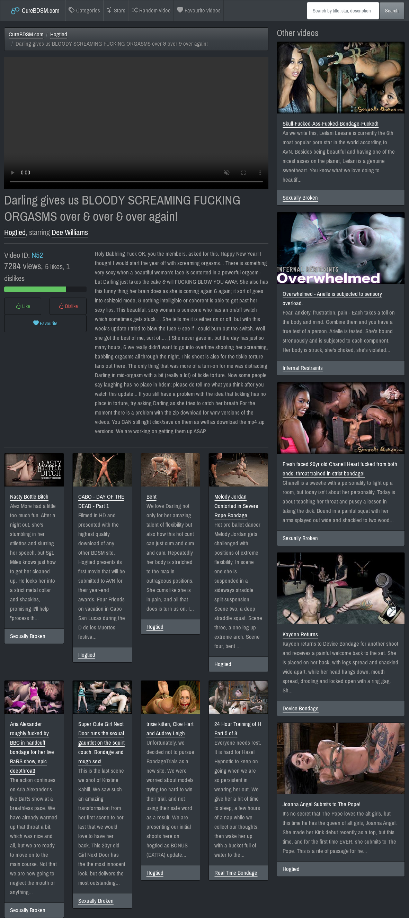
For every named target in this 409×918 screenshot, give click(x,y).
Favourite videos (199, 10)
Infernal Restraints (303, 368)
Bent (151, 496)
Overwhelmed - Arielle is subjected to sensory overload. (332, 299)
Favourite (45, 323)
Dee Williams (70, 232)
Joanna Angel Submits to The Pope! (322, 804)
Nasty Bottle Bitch (29, 496)
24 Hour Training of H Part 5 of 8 (237, 729)
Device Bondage (301, 708)
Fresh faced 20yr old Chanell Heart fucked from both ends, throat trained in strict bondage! (340, 469)
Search (392, 11)
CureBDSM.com (35, 11)
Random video (151, 10)
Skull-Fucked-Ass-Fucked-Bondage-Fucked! (331, 123)
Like (23, 306)
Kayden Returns (300, 634)
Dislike (68, 306)
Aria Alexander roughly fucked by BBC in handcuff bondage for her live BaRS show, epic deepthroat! (32, 747)
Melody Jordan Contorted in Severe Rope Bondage (236, 506)
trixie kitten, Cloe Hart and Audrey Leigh (170, 729)
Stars (115, 10)
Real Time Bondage (235, 872)
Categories (84, 10)
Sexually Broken (27, 636)
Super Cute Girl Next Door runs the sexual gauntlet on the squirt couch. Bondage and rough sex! (101, 743)
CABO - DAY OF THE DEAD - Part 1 (101, 501)
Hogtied (58, 34)
